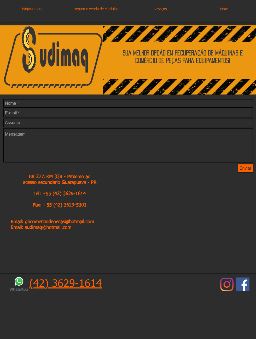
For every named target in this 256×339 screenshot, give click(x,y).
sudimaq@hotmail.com (48, 227)
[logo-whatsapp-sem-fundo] (18, 284)
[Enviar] (245, 168)
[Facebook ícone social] (242, 284)
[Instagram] (227, 284)
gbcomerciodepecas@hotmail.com (59, 222)
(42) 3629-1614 (65, 284)
